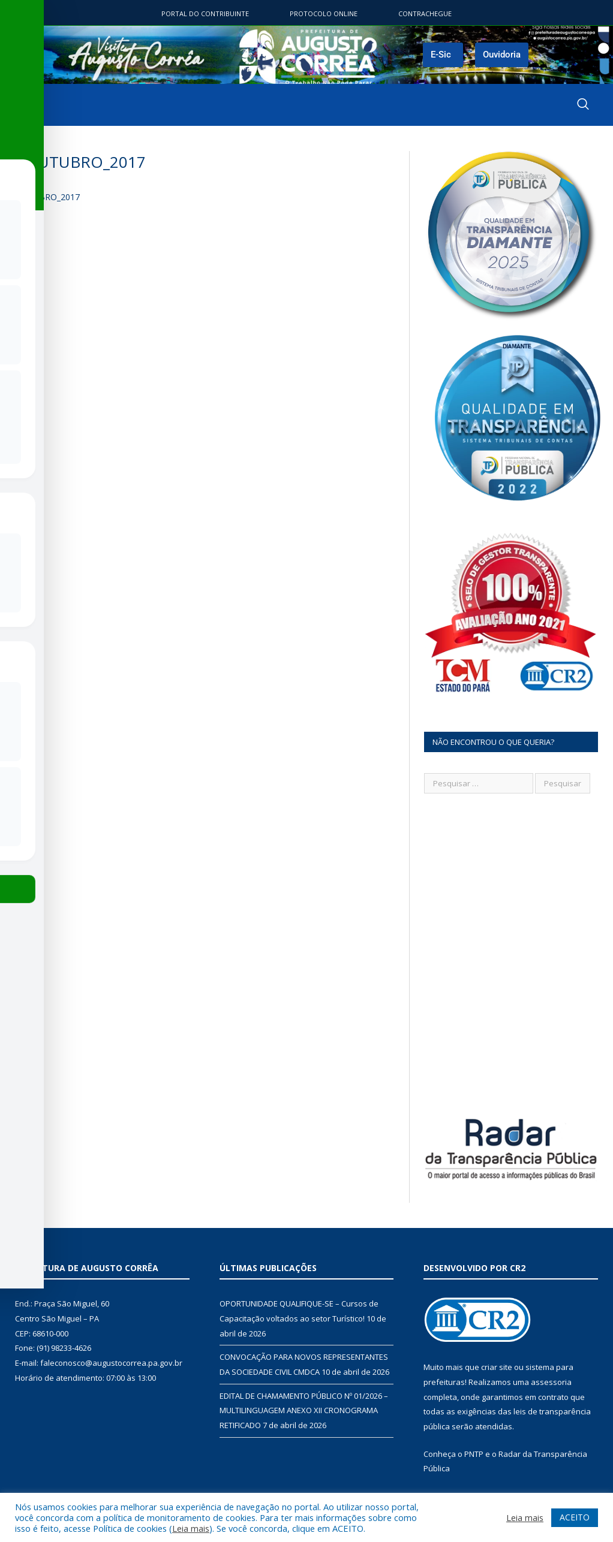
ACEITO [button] (575, 1517)
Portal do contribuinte (205, 13)
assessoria (551, 1382)
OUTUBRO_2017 (47, 197)
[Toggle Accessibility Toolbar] (24, 746)
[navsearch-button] (583, 105)
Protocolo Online (323, 13)
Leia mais (190, 1528)
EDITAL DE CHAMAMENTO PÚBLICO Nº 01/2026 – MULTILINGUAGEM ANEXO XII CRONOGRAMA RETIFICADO (304, 1410)
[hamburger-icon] (23, 105)
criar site (496, 1367)
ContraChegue (425, 13)
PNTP (473, 1454)
